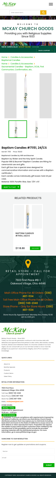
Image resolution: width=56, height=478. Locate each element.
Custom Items (8, 373)
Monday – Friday (8, 408)
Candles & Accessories (21, 57)
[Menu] (50, 4)
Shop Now (29, 46)
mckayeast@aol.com (14, 401)
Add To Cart (10, 187)
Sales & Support (44, 51)
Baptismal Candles (11, 60)
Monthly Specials (9, 367)
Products (7, 370)
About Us (7, 364)
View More (35, 248)
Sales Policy (8, 376)
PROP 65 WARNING (9, 415)
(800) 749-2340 (28, 303)
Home (4, 57)
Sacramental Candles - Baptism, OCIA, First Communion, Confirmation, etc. (23, 68)
